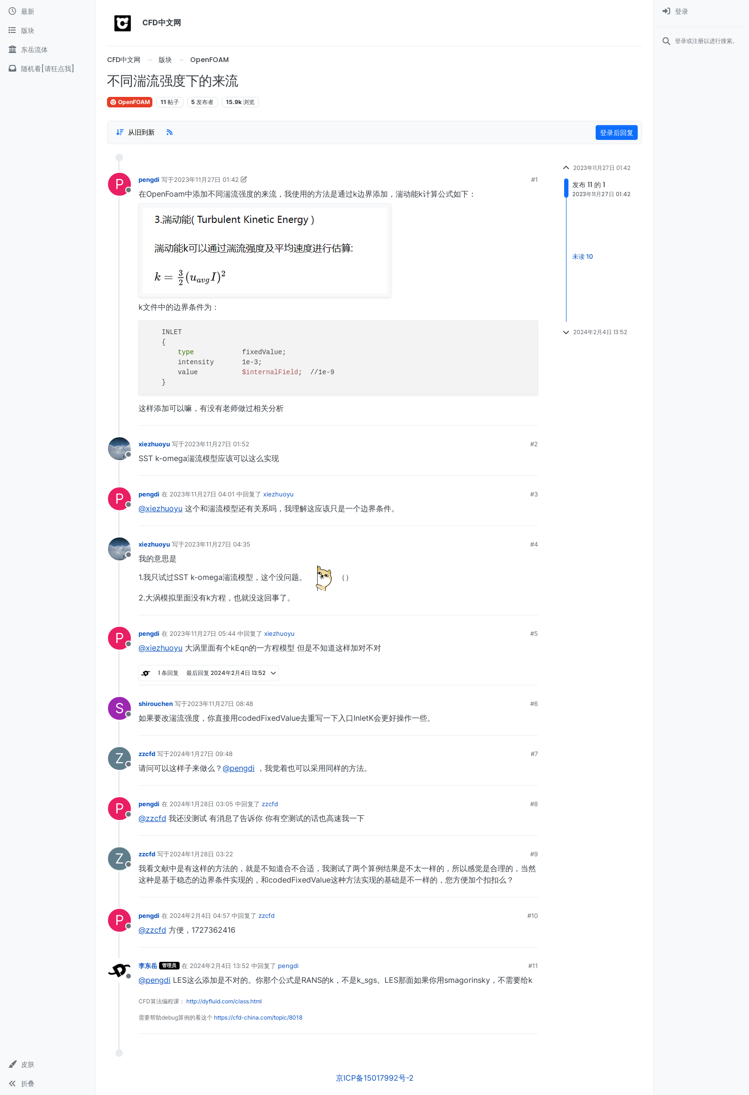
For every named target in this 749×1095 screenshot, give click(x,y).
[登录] (701, 11)
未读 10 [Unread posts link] (582, 256)
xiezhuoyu (154, 444)
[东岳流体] (47, 49)
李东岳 (148, 965)
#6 (534, 703)
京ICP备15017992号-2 (375, 1078)
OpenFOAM (129, 101)
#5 (534, 633)
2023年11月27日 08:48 (220, 703)
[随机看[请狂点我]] (47, 68)
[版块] (47, 30)
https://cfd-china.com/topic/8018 (258, 1017)
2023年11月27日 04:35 (217, 544)
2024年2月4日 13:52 (219, 965)
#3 (534, 494)
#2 (534, 444)
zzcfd (147, 754)
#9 (534, 854)
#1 (534, 179)
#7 (534, 754)
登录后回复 (616, 132)
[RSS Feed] (169, 132)
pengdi (149, 179)
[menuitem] (701, 11)
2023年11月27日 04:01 (202, 494)
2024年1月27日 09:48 (201, 754)
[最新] (47, 11)
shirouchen (156, 703)
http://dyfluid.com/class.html (224, 1001)
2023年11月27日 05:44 (202, 633)
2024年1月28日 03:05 (201, 804)
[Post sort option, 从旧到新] (135, 132)
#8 (534, 804)
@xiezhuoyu (160, 508)
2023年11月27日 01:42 (206, 179)
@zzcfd (152, 818)
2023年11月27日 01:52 (216, 444)
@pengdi (239, 768)
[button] (47, 1064)
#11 (533, 965)
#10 (532, 915)
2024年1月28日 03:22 (201, 854)
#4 (534, 544)
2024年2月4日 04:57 (200, 915)
